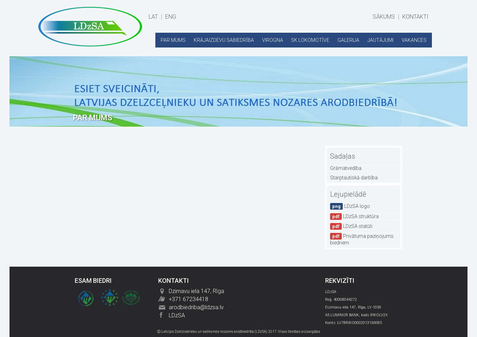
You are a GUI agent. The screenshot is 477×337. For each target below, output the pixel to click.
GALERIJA (348, 40)
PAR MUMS (173, 40)
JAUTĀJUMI (380, 40)
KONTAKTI (415, 17)
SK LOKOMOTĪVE (310, 40)
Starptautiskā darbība (354, 177)
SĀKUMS (384, 17)
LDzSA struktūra (354, 216)
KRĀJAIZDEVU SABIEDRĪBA (224, 40)
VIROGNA (272, 40)
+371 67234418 (188, 299)
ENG (170, 17)
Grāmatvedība (345, 168)
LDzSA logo (350, 206)
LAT (153, 17)
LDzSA (177, 315)
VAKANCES (414, 40)
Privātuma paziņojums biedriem (362, 239)
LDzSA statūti (351, 226)
